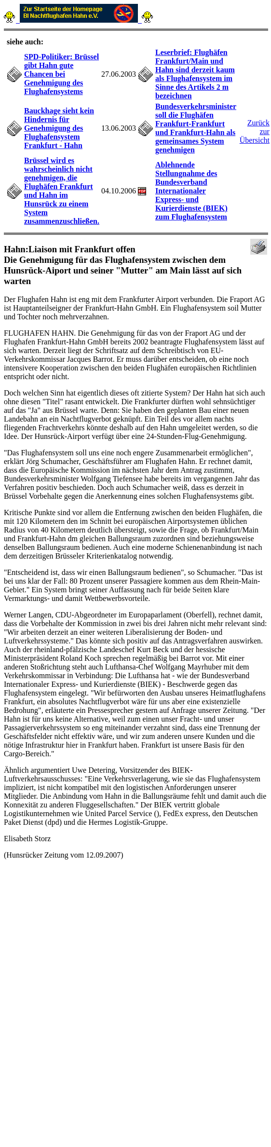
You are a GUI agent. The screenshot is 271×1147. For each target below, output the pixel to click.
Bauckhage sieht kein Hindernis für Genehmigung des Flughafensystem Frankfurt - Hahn (59, 128)
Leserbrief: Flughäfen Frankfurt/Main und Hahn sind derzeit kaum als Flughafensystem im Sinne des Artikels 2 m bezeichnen (195, 74)
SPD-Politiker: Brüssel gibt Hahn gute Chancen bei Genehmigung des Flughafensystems (61, 74)
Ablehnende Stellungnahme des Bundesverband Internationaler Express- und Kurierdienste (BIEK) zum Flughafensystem (191, 191)
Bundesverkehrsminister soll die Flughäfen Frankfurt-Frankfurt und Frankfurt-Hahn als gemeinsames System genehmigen (195, 128)
